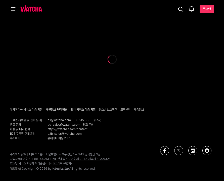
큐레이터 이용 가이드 (60, 138)
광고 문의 (88, 124)
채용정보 (139, 109)
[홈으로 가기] (31, 9)
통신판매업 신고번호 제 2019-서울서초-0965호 (81, 159)
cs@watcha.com (59, 120)
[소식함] (192, 9)
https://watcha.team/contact (67, 129)
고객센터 (125, 109)
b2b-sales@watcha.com (65, 133)
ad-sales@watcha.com (64, 124)
